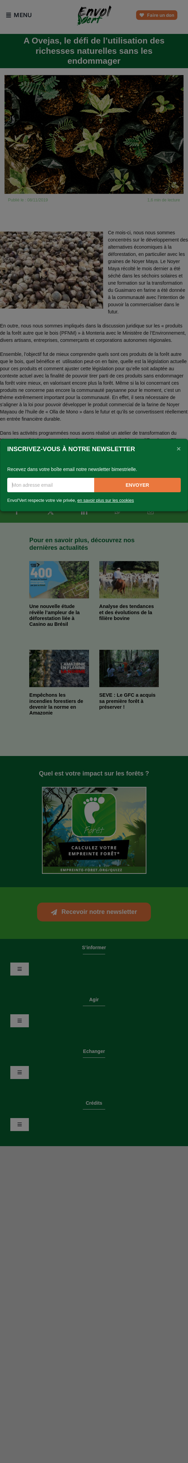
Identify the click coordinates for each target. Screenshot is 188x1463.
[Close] (179, 448)
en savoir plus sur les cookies (105, 500)
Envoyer (137, 485)
